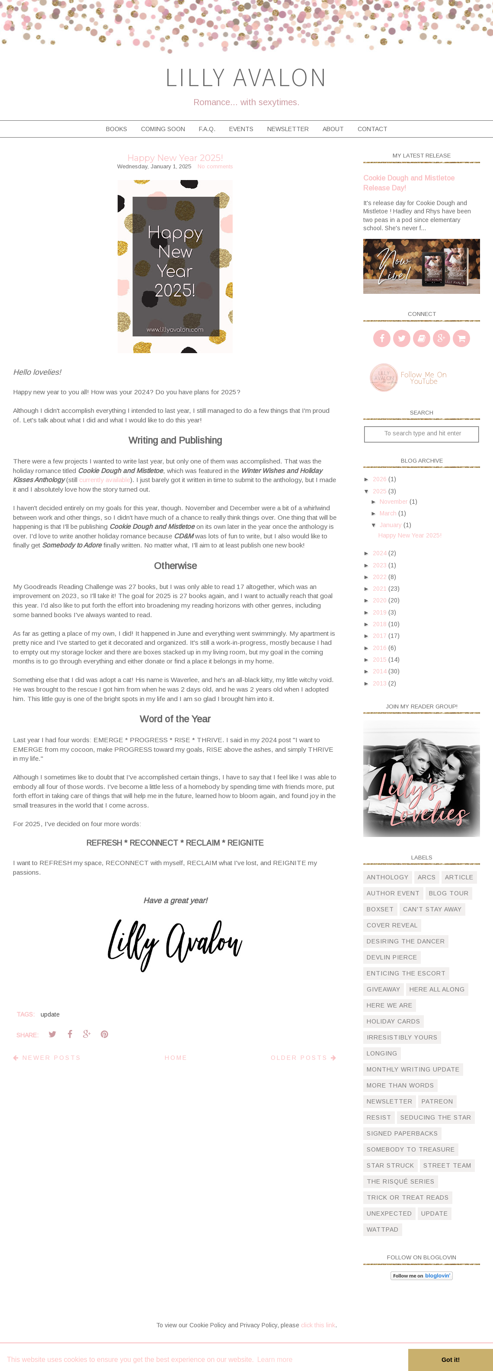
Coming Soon (163, 129)
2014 (380, 671)
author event (393, 893)
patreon (437, 1101)
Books (116, 129)
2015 (380, 659)
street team (447, 1165)
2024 (380, 553)
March (389, 513)
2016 (380, 647)
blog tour (449, 893)
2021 (380, 588)
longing (382, 1053)
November (395, 501)
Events (241, 129)
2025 (380, 491)
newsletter (390, 1101)
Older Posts (304, 1057)
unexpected (389, 1213)
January (391, 524)
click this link (318, 1325)
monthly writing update (413, 1069)
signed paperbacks (402, 1133)
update (50, 1014)
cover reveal (392, 925)
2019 (380, 612)
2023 (380, 565)
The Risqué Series (401, 1181)
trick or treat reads (408, 1197)
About (333, 129)
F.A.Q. (207, 129)
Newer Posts (47, 1057)
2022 (380, 576)
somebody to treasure (411, 1149)
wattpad (383, 1229)
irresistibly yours (402, 1037)
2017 (380, 635)
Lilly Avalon (246, 77)
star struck (390, 1165)
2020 (380, 600)
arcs (427, 877)
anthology (388, 877)
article (459, 877)
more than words (400, 1085)
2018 (380, 624)
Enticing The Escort (406, 973)
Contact (372, 129)
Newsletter (288, 129)
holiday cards (393, 1021)
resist (379, 1117)
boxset (380, 909)
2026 (380, 479)
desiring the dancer (406, 941)
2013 (380, 683)
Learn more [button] (275, 1359)
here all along (437, 989)
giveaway (383, 989)
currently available (104, 479)
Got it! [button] (451, 1359)
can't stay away (432, 909)
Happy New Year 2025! (175, 158)
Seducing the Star (435, 1117)
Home (176, 1057)
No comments (215, 166)
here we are (390, 1005)
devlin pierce (392, 957)
